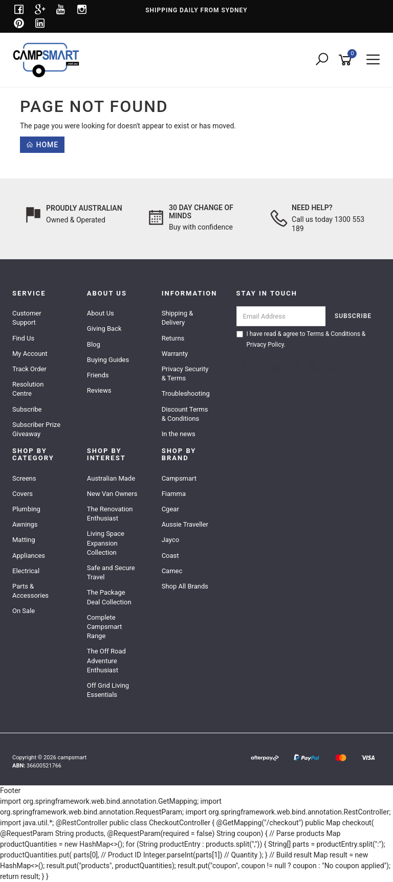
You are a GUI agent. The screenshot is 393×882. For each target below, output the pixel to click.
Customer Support (26, 317)
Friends (98, 375)
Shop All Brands (185, 586)
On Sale (23, 611)
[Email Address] (281, 316)
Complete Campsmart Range (104, 627)
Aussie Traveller (185, 524)
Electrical (25, 571)
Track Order (29, 369)
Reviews (99, 390)
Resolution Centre (27, 388)
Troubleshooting (186, 393)
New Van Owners (112, 493)
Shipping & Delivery (177, 317)
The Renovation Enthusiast (110, 513)
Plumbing (26, 509)
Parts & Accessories (30, 590)
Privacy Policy (265, 344)
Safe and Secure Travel (111, 572)
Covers (22, 493)
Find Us (23, 338)
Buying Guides (108, 360)
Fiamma (174, 493)
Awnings (25, 524)
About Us (100, 313)
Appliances (28, 555)
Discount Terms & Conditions (185, 413)
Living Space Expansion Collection (105, 543)
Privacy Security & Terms (185, 373)
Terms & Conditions (333, 333)
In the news (178, 434)
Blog (93, 344)
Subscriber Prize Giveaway (36, 429)
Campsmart (179, 478)
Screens (24, 478)
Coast (170, 555)
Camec (172, 571)
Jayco (170, 540)
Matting (23, 540)
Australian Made (111, 478)
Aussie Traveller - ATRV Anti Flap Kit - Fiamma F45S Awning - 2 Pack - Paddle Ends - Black (93, 838)
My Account (30, 353)
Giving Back (104, 328)
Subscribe (26, 409)
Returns (173, 338)
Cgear (170, 509)
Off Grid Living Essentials (108, 690)
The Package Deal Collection (109, 597)
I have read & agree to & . (301, 339)
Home (42, 145)
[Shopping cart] (347, 60)
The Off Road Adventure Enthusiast (106, 660)
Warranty (175, 353)
